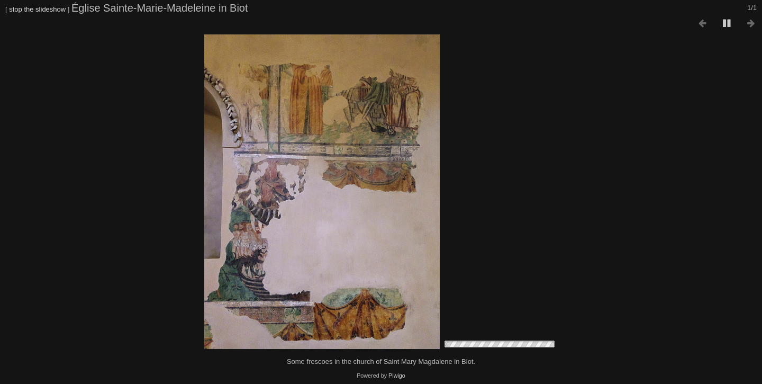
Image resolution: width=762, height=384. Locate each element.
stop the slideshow (37, 9)
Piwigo (396, 375)
